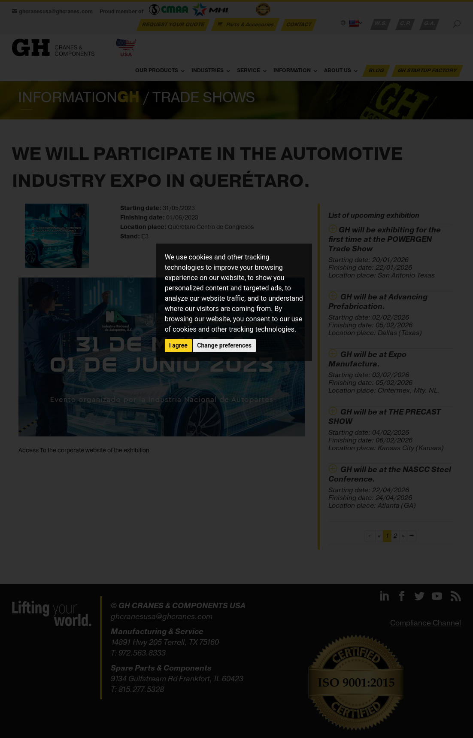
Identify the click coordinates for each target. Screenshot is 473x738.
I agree (178, 345)
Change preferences (224, 345)
